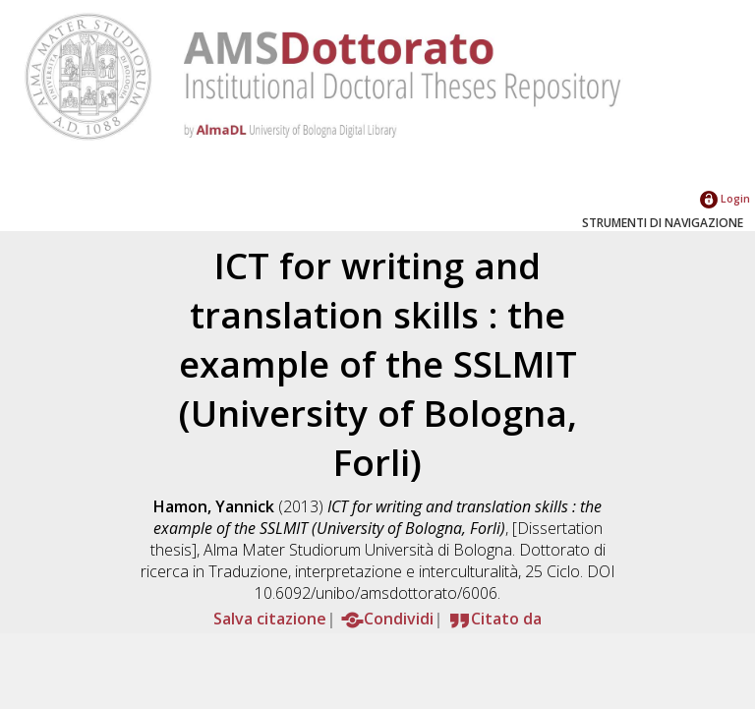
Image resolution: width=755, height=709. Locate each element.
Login (725, 198)
